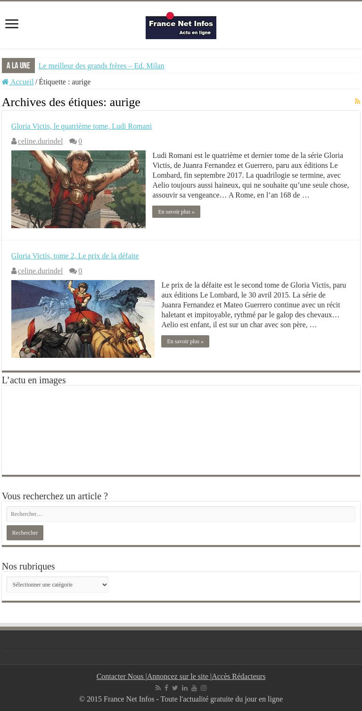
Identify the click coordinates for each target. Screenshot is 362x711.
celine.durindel (40, 141)
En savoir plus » (176, 211)
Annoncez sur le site (178, 676)
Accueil (18, 82)
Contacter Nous (121, 676)
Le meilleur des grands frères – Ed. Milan (102, 66)
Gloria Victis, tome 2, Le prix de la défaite (75, 256)
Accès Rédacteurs (238, 676)
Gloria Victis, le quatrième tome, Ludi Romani (81, 126)
